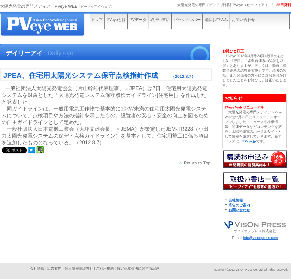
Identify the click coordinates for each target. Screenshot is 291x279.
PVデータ (138, 19)
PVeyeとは (116, 19)
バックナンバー (187, 19)
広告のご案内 (239, 205)
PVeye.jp (249, 141)
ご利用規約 (105, 268)
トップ (97, 19)
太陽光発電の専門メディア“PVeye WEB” (48, 25)
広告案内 (54, 268)
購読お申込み (216, 19)
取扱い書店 (160, 19)
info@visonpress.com (260, 238)
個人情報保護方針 (79, 268)
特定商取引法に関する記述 (138, 268)
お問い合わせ (243, 19)
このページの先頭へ (195, 163)
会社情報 (236, 200)
